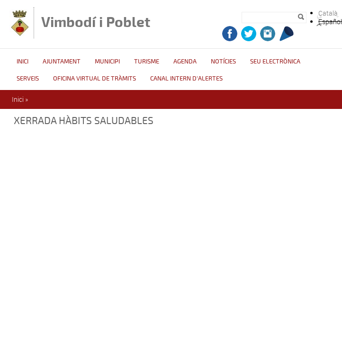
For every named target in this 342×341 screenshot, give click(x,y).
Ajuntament (62, 61)
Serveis (28, 78)
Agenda (185, 61)
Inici (22, 61)
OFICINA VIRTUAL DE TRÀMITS (94, 78)
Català (328, 13)
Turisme (146, 61)
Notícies (223, 61)
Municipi (107, 61)
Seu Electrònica (275, 61)
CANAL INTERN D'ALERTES (186, 78)
